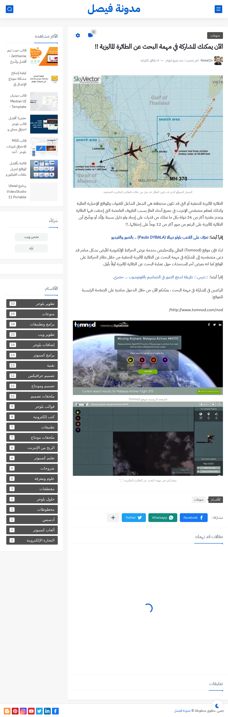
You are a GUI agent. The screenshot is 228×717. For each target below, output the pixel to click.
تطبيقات (32, 427)
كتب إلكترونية (32, 416)
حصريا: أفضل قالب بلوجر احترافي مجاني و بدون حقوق (17, 124)
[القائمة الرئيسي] (218, 9)
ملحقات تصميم (32, 396)
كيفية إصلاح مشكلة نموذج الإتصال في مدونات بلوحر (17, 79)
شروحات (32, 468)
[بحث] (9, 9)
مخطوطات (32, 509)
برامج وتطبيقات (32, 324)
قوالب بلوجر (32, 406)
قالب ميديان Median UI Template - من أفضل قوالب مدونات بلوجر (17, 101)
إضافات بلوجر (32, 344)
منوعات (215, 35)
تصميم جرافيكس (32, 375)
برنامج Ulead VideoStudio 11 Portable (16, 191)
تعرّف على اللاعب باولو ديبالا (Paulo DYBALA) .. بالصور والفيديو (159, 237)
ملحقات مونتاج (32, 437)
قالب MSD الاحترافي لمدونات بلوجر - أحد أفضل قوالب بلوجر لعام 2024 (16, 146)
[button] (194, 517)
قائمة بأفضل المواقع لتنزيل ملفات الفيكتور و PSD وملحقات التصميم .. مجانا (15, 169)
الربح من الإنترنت (32, 447)
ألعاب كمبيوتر (32, 530)
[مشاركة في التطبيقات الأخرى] (113, 517)
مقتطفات (32, 488)
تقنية (32, 365)
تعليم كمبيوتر (32, 457)
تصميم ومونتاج (32, 385)
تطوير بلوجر (32, 303)
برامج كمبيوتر (32, 355)
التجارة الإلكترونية (32, 540)
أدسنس (32, 519)
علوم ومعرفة (32, 478)
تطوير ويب (32, 334)
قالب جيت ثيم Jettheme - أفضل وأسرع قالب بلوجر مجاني (16, 56)
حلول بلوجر (32, 499)
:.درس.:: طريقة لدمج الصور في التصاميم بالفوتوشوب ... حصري (160, 277)
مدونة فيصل (182, 710)
